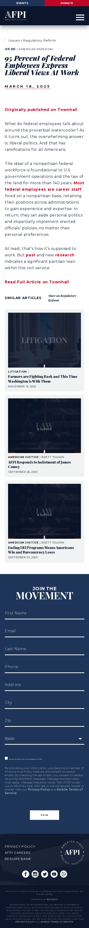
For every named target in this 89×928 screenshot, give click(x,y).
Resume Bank (18, 859)
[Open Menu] (80, 18)
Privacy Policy (39, 789)
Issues (14, 40)
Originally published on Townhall (41, 109)
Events (22, 3)
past (30, 255)
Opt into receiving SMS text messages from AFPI (23, 759)
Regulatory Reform (39, 40)
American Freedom (36, 49)
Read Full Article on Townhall (37, 282)
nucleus (52, 899)
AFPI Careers (18, 852)
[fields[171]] (44, 739)
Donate (67, 3)
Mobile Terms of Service (57, 922)
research (65, 255)
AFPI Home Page (72, 853)
